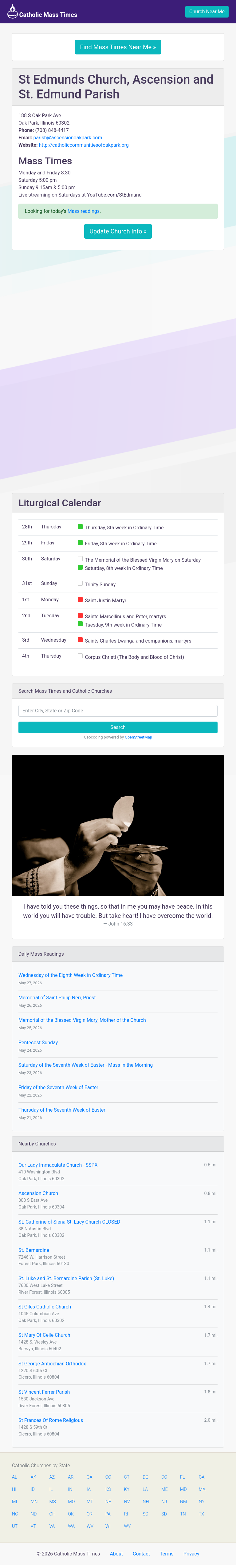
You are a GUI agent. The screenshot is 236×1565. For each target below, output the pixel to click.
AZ (52, 1477)
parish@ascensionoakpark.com (67, 138)
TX (201, 1514)
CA (89, 1477)
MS (52, 1501)
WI (108, 1526)
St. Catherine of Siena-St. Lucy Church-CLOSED (69, 1222)
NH (146, 1501)
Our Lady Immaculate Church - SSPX (57, 1165)
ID (33, 1489)
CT (127, 1477)
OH (52, 1514)
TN (183, 1514)
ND (34, 1514)
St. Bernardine (33, 1250)
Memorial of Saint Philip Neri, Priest (57, 998)
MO (71, 1501)
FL (182, 1477)
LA (145, 1489)
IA (89, 1489)
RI (126, 1514)
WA (71, 1526)
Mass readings (84, 211)
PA (108, 1514)
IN (70, 1489)
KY (127, 1489)
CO (108, 1477)
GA (202, 1477)
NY (202, 1501)
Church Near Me (207, 11)
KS (108, 1489)
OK (71, 1514)
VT (33, 1526)
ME (164, 1489)
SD (164, 1514)
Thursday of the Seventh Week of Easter (61, 1110)
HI (14, 1489)
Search (117, 727)
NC (15, 1514)
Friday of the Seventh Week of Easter (58, 1087)
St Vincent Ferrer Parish (44, 1392)
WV (90, 1526)
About (116, 1554)
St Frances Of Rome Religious (50, 1420)
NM (183, 1501)
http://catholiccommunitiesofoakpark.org (83, 145)
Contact (141, 1554)
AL (14, 1477)
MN (34, 1501)
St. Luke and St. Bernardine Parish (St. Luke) (66, 1278)
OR (89, 1514)
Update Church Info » (118, 231)
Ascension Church (38, 1193)
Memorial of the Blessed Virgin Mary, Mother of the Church (82, 1020)
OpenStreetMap (138, 737)
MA (202, 1489)
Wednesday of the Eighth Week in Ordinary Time (70, 975)
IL (51, 1489)
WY (127, 1526)
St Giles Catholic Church (44, 1307)
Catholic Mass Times (42, 11)
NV (127, 1501)
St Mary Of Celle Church (44, 1335)
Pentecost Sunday (38, 1042)
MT (90, 1501)
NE (108, 1501)
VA (52, 1526)
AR (70, 1477)
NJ (164, 1501)
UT (15, 1526)
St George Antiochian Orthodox (52, 1364)
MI (14, 1501)
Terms (167, 1554)
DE (145, 1477)
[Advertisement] (118, 300)
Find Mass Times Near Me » (118, 47)
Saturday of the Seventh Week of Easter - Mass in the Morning (85, 1065)
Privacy (191, 1554)
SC (145, 1514)
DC (164, 1477)
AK (33, 1477)
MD (183, 1489)
